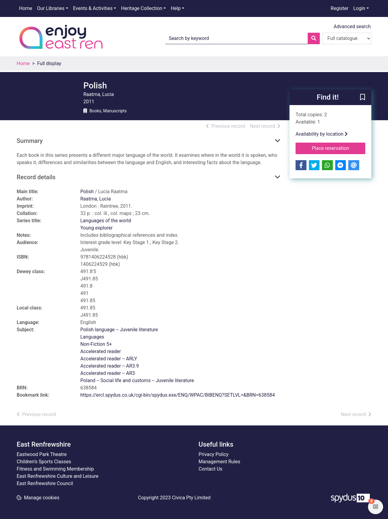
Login (359, 8)
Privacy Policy (214, 454)
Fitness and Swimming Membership (55, 469)
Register (340, 8)
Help (176, 8)
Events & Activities (93, 8)
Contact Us (210, 469)
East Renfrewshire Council (45, 483)
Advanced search (352, 26)
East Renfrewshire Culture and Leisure (58, 476)
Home (25, 8)
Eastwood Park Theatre (42, 454)
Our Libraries (51, 8)
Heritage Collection (141, 8)
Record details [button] (36, 177)
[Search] (314, 38)
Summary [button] (30, 140)
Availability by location (322, 134)
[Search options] (346, 38)
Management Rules (219, 461)
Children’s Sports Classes (44, 461)
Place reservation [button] (339, 147)
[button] (362, 97)
